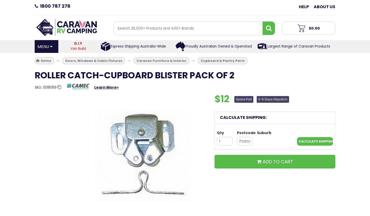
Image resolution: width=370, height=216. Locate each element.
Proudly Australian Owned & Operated (219, 46)
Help (304, 7)
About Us (324, 7)
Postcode (245, 132)
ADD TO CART (275, 161)
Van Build (78, 46)
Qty (220, 132)
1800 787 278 (55, 6)
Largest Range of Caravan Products (298, 46)
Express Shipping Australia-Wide (138, 46)
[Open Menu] (46, 46)
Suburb (264, 132)
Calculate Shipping (316, 141)
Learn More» (106, 87)
